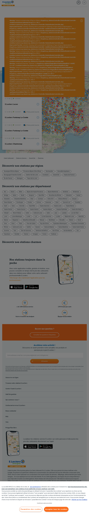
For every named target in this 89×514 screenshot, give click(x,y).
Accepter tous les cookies (56, 509)
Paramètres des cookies (31, 509)
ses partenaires (35, 487)
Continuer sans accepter (44, 503)
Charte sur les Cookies (79, 499)
